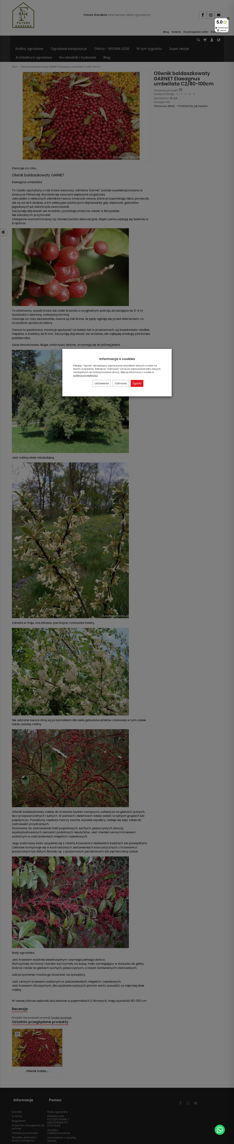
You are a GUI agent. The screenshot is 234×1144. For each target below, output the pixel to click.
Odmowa (121, 383)
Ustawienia (102, 383)
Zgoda (137, 383)
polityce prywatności (85, 375)
